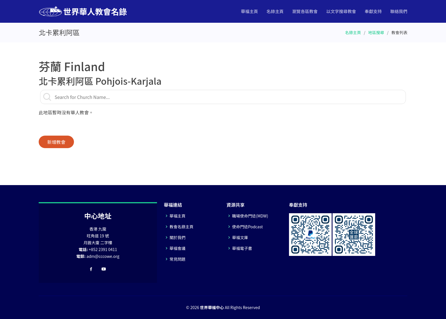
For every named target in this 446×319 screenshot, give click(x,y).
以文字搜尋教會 (341, 11)
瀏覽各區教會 (305, 11)
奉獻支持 (373, 11)
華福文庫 (240, 237)
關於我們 (177, 237)
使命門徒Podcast (247, 227)
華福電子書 (242, 248)
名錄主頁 (275, 11)
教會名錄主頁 (181, 227)
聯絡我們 (398, 11)
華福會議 (177, 248)
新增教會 (56, 141)
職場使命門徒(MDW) (250, 216)
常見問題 (177, 259)
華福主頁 (249, 11)
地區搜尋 (376, 32)
